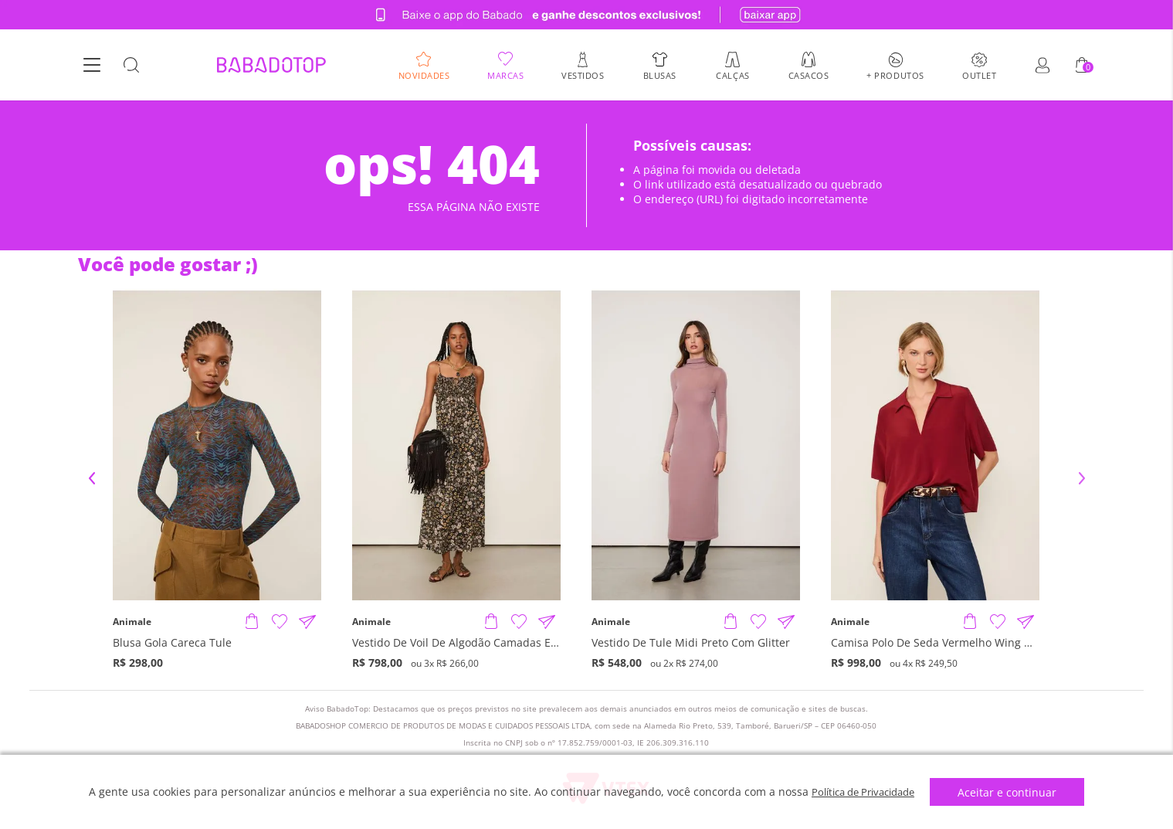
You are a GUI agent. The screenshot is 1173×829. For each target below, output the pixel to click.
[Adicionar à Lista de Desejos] (279, 622)
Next (1082, 478)
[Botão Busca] (131, 66)
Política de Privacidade (863, 791)
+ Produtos (895, 75)
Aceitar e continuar (1014, 792)
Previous (92, 478)
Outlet (979, 75)
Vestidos (582, 75)
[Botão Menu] (92, 66)
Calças (732, 75)
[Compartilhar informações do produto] (307, 622)
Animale (132, 622)
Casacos (808, 75)
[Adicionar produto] (252, 622)
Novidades (424, 75)
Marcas (505, 75)
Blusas (659, 75)
